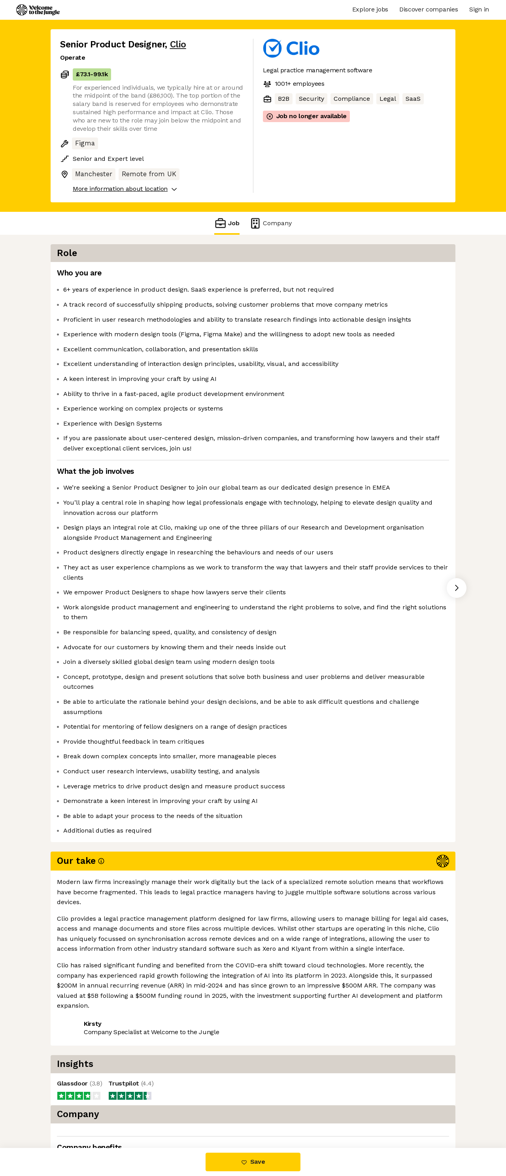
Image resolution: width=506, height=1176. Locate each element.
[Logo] (38, 9)
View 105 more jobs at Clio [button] (156, 1114)
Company (270, 223)
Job (227, 223)
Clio (178, 44)
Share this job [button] (82, 1114)
